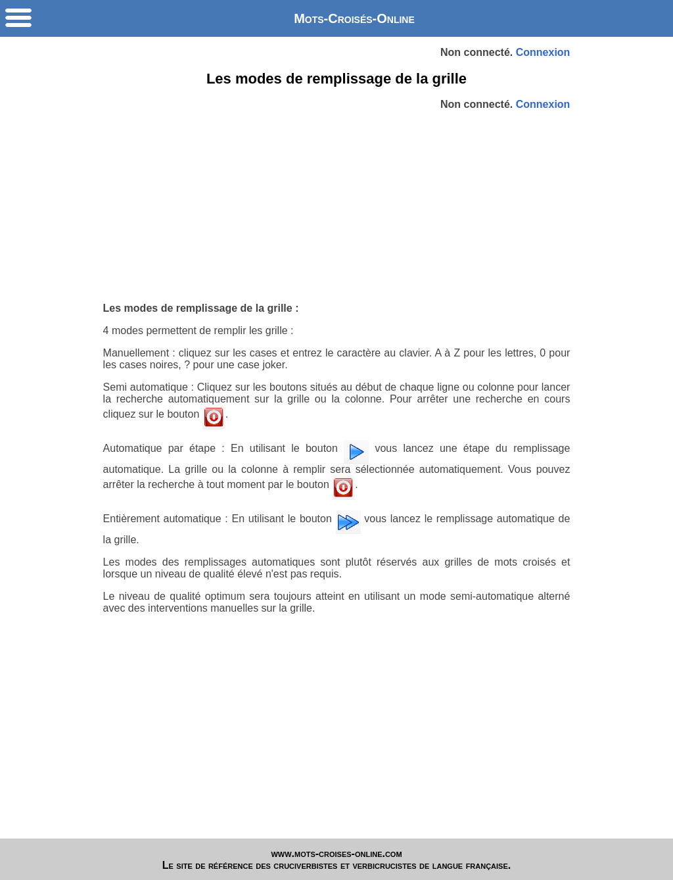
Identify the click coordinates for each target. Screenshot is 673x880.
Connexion (543, 52)
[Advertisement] (336, 206)
